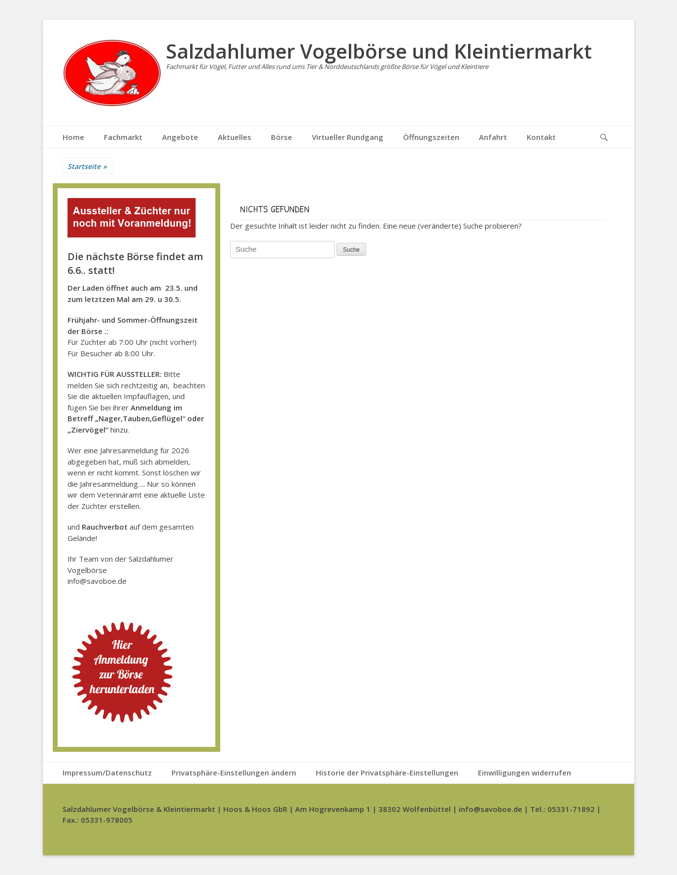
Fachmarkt (123, 137)
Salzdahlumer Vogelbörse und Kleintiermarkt (379, 51)
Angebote (180, 137)
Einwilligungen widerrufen (524, 772)
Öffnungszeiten (431, 137)
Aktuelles (234, 137)
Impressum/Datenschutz (107, 772)
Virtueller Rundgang (347, 137)
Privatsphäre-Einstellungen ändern (233, 772)
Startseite (87, 166)
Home (73, 137)
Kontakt (541, 137)
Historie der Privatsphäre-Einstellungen (387, 772)
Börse (281, 137)
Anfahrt (493, 137)
